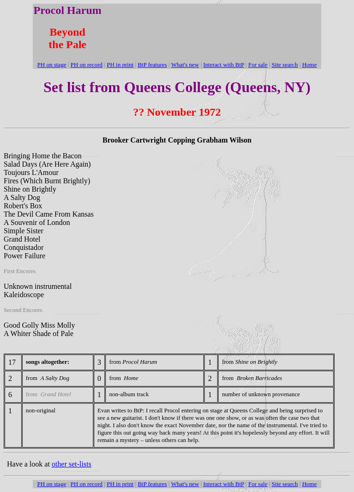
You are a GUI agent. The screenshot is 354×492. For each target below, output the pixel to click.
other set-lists (72, 464)
